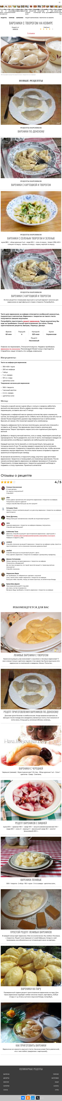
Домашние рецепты (14, 10)
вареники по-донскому (10, 349)
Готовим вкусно (31, 1069)
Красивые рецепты (56, 10)
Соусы (5, 1090)
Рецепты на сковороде (35, 11)
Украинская (51, 334)
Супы (57, 1090)
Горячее (56, 1074)
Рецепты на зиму (43, 11)
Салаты (56, 1086)
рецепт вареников (31, 321)
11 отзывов (31, 33)
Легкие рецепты (10, 10)
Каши (57, 1082)
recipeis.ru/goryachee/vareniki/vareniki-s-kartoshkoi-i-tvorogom (34, 536)
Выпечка (6, 1074)
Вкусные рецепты (18, 10)
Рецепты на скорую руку (27, 12)
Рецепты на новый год (60, 12)
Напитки (6, 1086)
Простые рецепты (22, 10)
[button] (59, 2)
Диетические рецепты (39, 10)
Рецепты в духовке (48, 11)
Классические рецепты (31, 10)
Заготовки (55, 1078)
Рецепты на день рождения (2, 12)
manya (15, 29)
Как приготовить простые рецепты (14, 2)
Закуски (6, 1082)
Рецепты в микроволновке (6, 11)
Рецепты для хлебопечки (52, 11)
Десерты (6, 1078)
